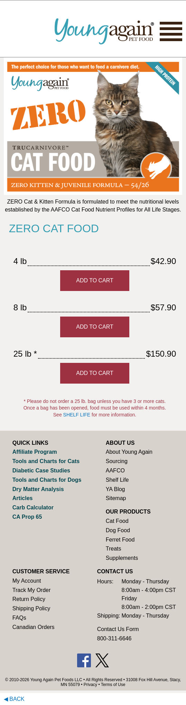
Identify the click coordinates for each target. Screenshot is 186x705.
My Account (26, 581)
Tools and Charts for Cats (46, 461)
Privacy (90, 684)
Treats (113, 549)
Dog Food (118, 530)
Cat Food (117, 521)
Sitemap (116, 498)
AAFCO (115, 470)
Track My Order (31, 590)
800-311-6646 (114, 638)
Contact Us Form (118, 629)
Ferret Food (120, 540)
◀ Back (14, 699)
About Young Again (129, 452)
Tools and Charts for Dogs (47, 480)
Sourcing (117, 461)
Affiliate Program (34, 452)
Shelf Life (117, 480)
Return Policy (28, 599)
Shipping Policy (31, 608)
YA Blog (115, 489)
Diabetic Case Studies (41, 470)
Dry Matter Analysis (38, 489)
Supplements (122, 558)
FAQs (19, 618)
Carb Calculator (33, 507)
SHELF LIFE (77, 414)
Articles (22, 498)
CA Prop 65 (27, 517)
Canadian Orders (33, 627)
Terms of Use (113, 684)
